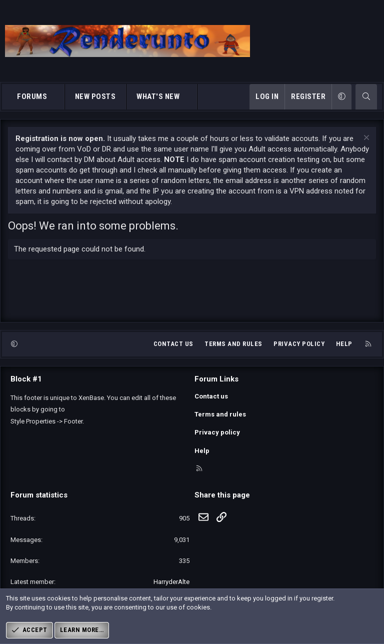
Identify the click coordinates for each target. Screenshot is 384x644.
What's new (158, 96)
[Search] (366, 97)
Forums (32, 96)
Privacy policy (299, 344)
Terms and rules (233, 344)
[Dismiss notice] (365, 139)
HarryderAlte (172, 582)
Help (344, 344)
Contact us (174, 344)
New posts (95, 96)
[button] (56, 97)
